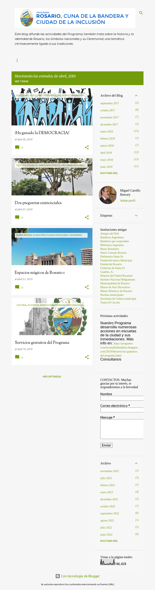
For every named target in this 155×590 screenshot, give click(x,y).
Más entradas (52, 376)
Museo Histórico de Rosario (116, 291)
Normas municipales (112, 294)
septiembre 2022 (109, 513)
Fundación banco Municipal (116, 260)
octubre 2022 (107, 506)
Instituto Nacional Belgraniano (117, 279)
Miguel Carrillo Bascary (130, 192)
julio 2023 (106, 478)
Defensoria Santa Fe (111, 256)
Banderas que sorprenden (114, 241)
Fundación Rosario (111, 264)
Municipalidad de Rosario (115, 283)
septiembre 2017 (109, 103)
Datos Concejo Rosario (113, 252)
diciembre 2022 (109, 499)
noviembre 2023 (109, 471)
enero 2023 (106, 492)
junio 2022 (106, 534)
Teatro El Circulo (110, 302)
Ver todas (21, 81)
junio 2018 (106, 166)
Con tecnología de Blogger (77, 576)
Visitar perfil (127, 200)
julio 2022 (106, 527)
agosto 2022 (107, 520)
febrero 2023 (107, 485)
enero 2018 (106, 131)
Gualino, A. (106, 271)
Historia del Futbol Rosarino (116, 275)
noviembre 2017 (109, 117)
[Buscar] (141, 13)
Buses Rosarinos (109, 248)
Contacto (54, 60)
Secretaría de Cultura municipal (118, 298)
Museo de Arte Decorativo (115, 287)
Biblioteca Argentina (112, 245)
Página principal (26, 60)
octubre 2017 (107, 110)
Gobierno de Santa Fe (112, 268)
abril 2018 (106, 152)
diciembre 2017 (109, 124)
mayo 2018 (106, 159)
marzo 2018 (107, 145)
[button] (86, 147)
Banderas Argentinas (112, 237)
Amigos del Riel (109, 233)
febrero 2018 (107, 138)
